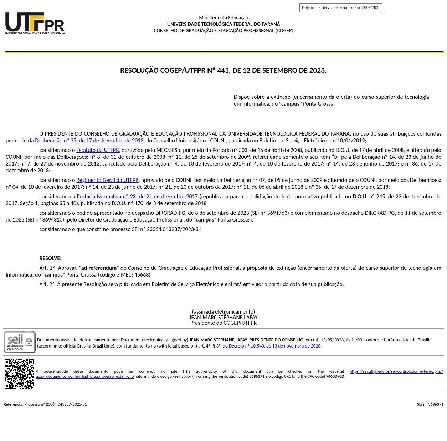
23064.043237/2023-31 (174, 229)
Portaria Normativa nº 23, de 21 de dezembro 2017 (137, 196)
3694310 (52, 219)
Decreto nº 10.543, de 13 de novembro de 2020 (274, 346)
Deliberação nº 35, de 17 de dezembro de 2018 (89, 140)
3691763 (277, 212)
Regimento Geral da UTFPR (107, 180)
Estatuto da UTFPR (97, 150)
